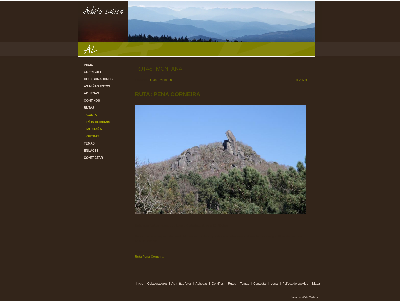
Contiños (92, 100)
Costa (91, 115)
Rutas (89, 108)
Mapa (316, 283)
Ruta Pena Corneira (149, 256)
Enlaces (91, 150)
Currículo (93, 72)
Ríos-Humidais (98, 122)
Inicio (88, 65)
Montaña (94, 129)
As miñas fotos (97, 86)
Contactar (93, 158)
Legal (274, 283)
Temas (89, 143)
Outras (92, 136)
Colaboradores (98, 79)
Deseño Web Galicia (304, 297)
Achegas (91, 93)
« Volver (301, 80)
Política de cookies (295, 283)
